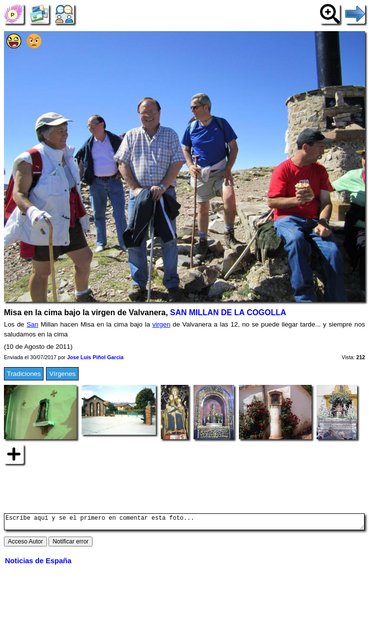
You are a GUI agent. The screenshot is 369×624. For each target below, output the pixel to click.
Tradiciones (24, 373)
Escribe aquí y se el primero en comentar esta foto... (184, 523)
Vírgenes (62, 373)
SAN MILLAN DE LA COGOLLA (228, 312)
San (33, 324)
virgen (161, 324)
